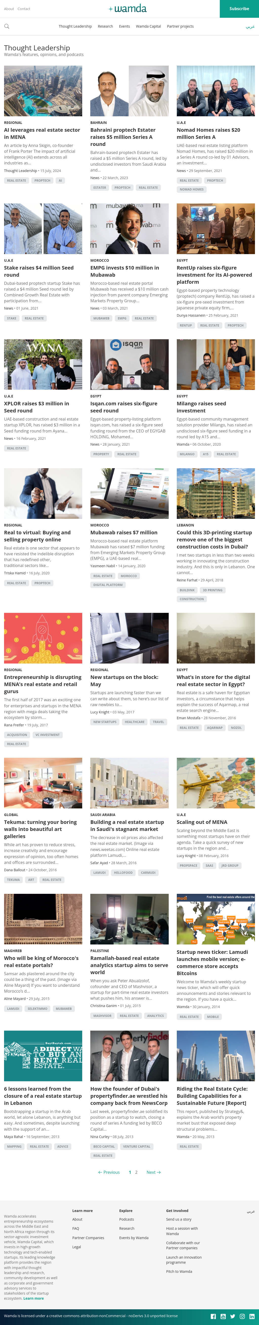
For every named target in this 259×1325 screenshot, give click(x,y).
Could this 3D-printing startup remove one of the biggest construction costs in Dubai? (214, 539)
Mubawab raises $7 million (124, 532)
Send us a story (178, 1219)
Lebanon (185, 525)
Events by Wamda (134, 1237)
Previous (111, 1172)
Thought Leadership (75, 26)
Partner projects (180, 26)
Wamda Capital (148, 26)
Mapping (14, 1146)
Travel (158, 722)
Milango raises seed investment (201, 407)
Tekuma (13, 880)
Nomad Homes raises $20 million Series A (208, 133)
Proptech (42, 180)
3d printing (212, 590)
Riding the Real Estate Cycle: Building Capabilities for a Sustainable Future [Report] (212, 1095)
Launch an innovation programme (184, 1260)
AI (60, 180)
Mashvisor (102, 1016)
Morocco (99, 260)
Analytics (155, 1016)
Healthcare (135, 722)
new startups (104, 722)
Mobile (213, 1017)
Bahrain (98, 122)
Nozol (236, 728)
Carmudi (148, 872)
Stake (11, 318)
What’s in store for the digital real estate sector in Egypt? (213, 681)
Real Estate (16, 180)
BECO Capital (104, 1146)
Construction (192, 599)
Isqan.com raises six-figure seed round (123, 407)
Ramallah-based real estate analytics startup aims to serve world (129, 965)
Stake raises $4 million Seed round (39, 271)
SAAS (209, 865)
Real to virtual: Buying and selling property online (37, 536)
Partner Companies (88, 1237)
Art (31, 880)
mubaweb (101, 318)
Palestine (99, 950)
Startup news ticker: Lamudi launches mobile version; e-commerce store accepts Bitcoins (212, 963)
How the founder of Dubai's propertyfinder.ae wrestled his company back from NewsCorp (128, 1095)
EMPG (122, 318)
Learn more (33, 1298)
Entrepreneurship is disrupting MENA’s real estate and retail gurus (42, 684)
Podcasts (126, 1219)
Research (105, 26)
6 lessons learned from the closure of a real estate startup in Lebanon (43, 1095)
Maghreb (13, 950)
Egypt (182, 260)
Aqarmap (215, 728)
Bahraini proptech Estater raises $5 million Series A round (123, 136)
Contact (23, 8)
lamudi (99, 872)
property (101, 454)
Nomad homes (192, 189)
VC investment (48, 735)
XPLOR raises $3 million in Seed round (36, 407)
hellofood (123, 872)
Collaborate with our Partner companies (183, 1245)
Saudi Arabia (102, 814)
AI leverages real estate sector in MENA (42, 133)
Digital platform (108, 585)
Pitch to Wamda (179, 1271)
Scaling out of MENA (202, 822)
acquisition (17, 735)
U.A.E (181, 122)
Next (151, 1172)
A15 (205, 454)
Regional (13, 122)
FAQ (75, 1228)
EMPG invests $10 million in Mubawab (124, 271)
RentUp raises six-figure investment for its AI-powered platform (214, 274)
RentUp (186, 325)
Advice (62, 1146)
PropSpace (188, 865)
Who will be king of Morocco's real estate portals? (41, 962)
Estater (99, 187)
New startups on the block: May (124, 681)
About (9, 8)
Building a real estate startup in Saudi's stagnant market (127, 825)
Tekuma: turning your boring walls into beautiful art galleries (40, 829)
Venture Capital (136, 1146)
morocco (129, 576)
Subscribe (239, 8)
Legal (76, 1246)
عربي (250, 26)
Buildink (187, 590)
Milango (187, 454)
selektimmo (37, 1009)
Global (11, 814)
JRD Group (230, 865)
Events (124, 26)
